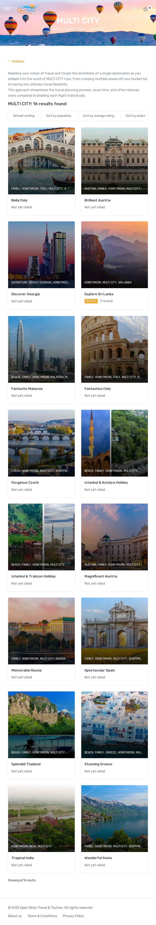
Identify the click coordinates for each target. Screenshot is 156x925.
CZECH (15, 471)
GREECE (111, 752)
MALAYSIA (57, 377)
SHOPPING (62, 471)
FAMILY (15, 188)
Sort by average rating (98, 116)
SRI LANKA (125, 282)
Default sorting (24, 116)
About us (15, 916)
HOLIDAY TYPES (75, 29)
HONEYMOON (30, 188)
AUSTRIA (90, 188)
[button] (145, 10)
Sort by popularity (58, 116)
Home (56, 29)
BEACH (33, 282)
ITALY (43, 188)
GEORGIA (45, 282)
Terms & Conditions (42, 916)
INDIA (32, 846)
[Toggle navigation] (6, 9)
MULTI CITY (56, 188)
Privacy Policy (73, 916)
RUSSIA (60, 658)
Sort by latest (135, 116)
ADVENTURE (19, 282)
